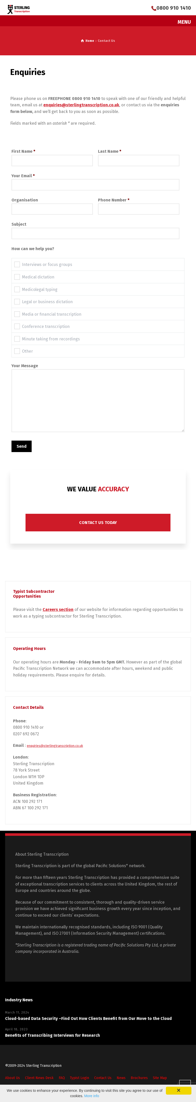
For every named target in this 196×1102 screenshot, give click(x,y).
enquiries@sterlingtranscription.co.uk (55, 746)
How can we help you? (32, 248)
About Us (12, 1078)
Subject (95, 229)
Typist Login (79, 1078)
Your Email (95, 180)
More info (91, 1096)
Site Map (160, 1078)
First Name (52, 156)
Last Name (138, 156)
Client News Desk (39, 1078)
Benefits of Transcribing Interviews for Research (52, 1035)
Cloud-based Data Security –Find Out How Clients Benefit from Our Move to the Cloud (88, 1018)
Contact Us (103, 1078)
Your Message (98, 398)
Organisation (52, 204)
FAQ (62, 1078)
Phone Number (138, 204)
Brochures (139, 1078)
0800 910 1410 (173, 8)
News (121, 1078)
